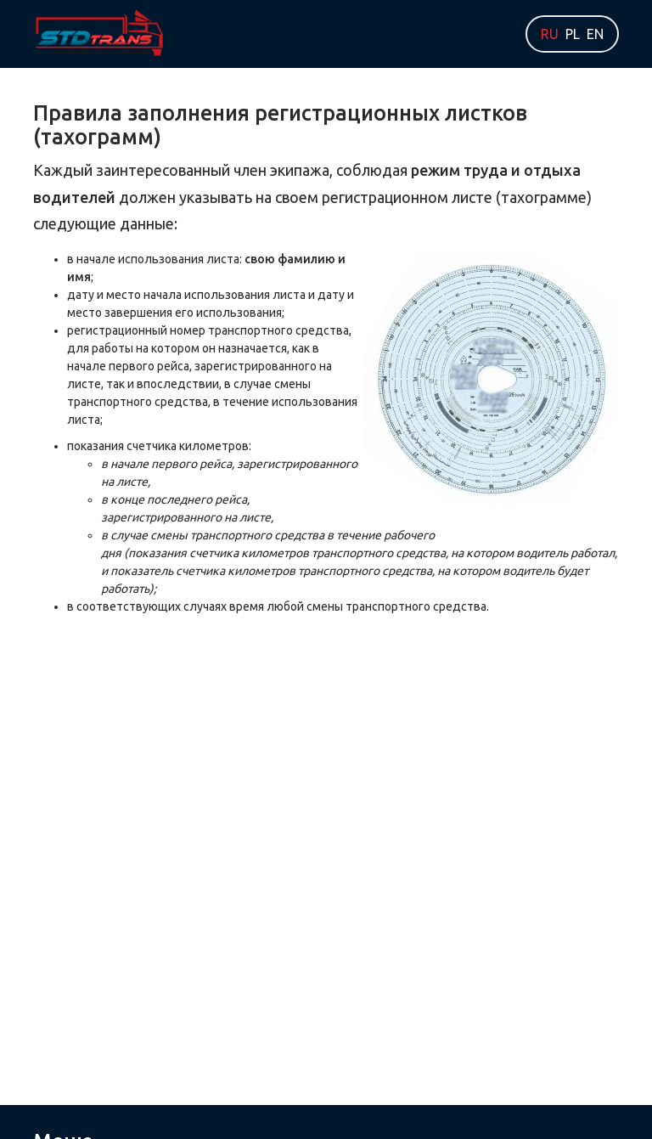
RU (550, 34)
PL (572, 34)
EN (595, 34)
